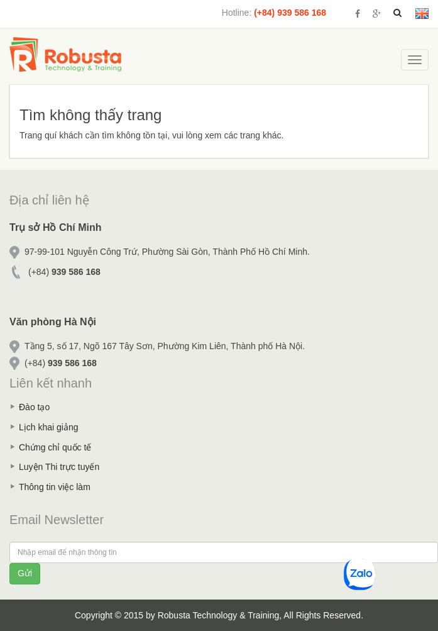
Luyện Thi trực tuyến (59, 467)
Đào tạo (34, 407)
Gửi (25, 573)
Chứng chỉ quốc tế (55, 447)
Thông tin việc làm (54, 487)
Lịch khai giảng (49, 427)
